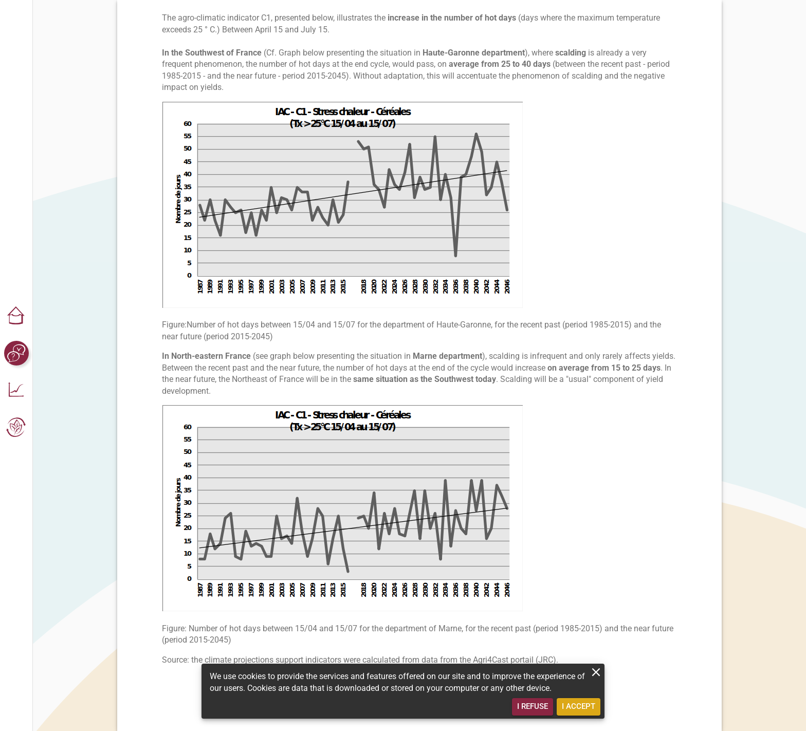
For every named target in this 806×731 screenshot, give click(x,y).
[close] (596, 672)
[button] (16, 316)
